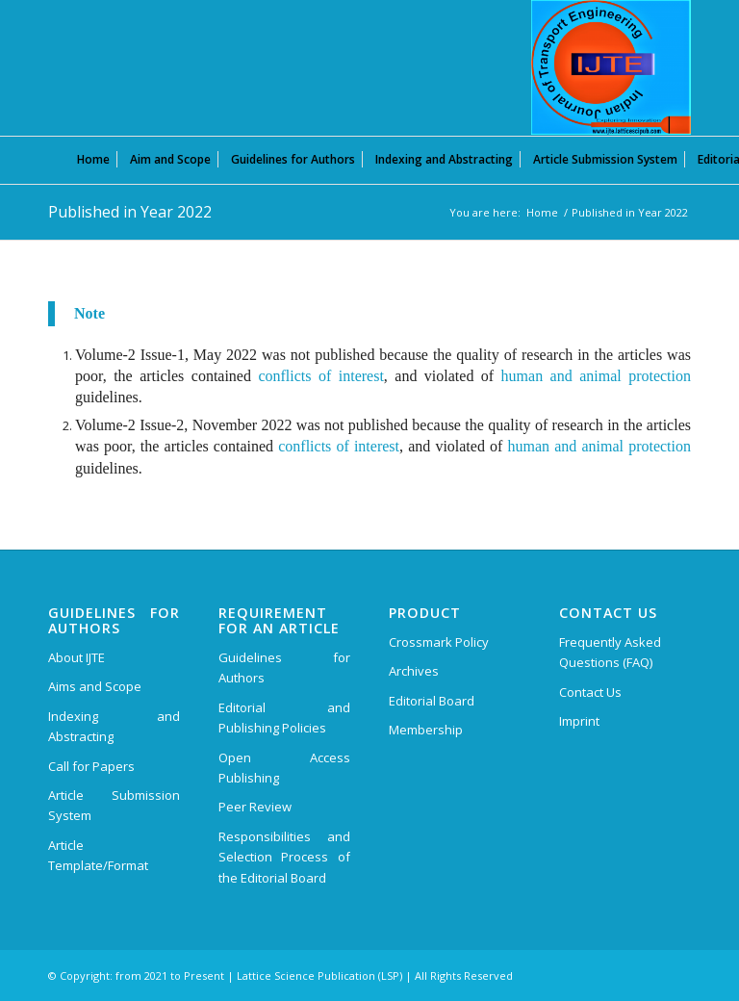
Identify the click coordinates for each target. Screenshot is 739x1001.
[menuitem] (93, 159)
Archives (414, 671)
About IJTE (76, 657)
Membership (426, 729)
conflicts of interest (320, 376)
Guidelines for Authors (284, 667)
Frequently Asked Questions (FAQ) (610, 652)
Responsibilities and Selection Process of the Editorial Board (284, 857)
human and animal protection (596, 376)
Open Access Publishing (284, 767)
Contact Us (590, 692)
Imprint (579, 721)
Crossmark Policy (439, 642)
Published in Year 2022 (130, 211)
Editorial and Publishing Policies (284, 717)
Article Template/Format (98, 855)
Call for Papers (91, 766)
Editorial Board (431, 700)
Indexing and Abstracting (114, 726)
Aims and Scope (94, 686)
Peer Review (255, 806)
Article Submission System (114, 805)
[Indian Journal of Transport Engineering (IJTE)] (611, 67)
